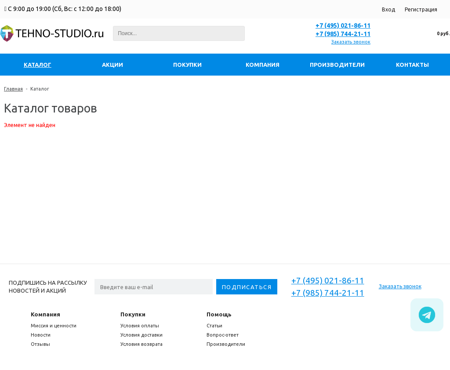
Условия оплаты (139, 325)
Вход (388, 9)
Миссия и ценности (53, 325)
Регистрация (421, 9)
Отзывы (40, 344)
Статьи (214, 325)
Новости (41, 334)
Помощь (219, 314)
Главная (13, 88)
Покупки (132, 314)
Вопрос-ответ (223, 334)
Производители (226, 344)
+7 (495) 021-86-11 (343, 25)
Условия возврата (141, 344)
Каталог (39, 88)
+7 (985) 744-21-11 (343, 33)
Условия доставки (141, 334)
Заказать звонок (350, 41)
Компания (45, 314)
